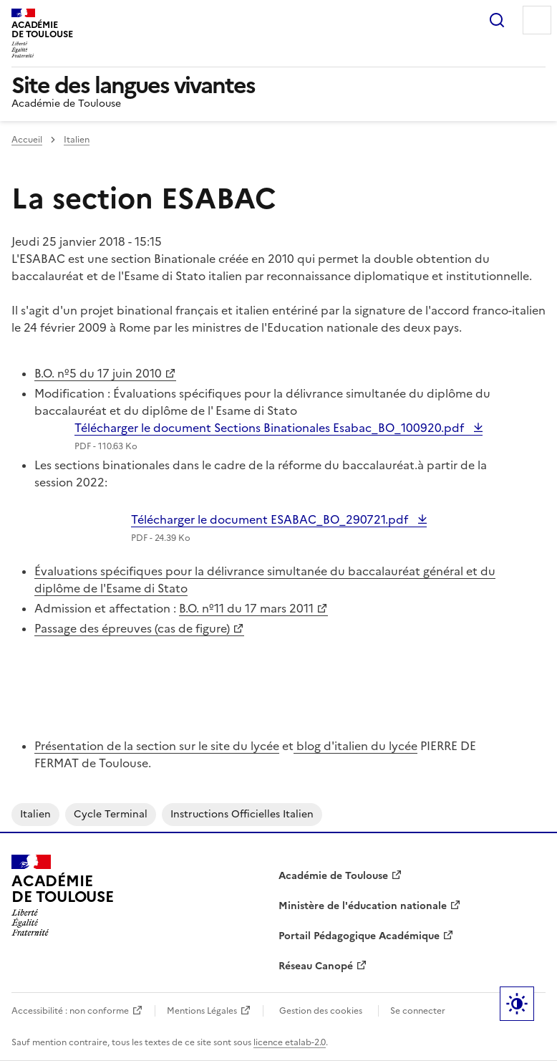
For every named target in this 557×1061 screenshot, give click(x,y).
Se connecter (417, 1010)
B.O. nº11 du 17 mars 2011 (246, 608)
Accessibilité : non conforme (70, 1010)
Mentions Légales (202, 1010)
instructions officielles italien (242, 814)
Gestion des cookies (320, 1010)
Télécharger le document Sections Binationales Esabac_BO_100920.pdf (270, 427)
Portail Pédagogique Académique (359, 936)
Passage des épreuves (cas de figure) (132, 628)
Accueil (26, 139)
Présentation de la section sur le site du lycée (156, 745)
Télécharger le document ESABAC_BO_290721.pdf (271, 519)
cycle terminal (110, 814)
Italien (76, 139)
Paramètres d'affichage (517, 1003)
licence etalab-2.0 (289, 1042)
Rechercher (497, 20)
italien (35, 814)
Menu (537, 20)
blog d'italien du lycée (355, 745)
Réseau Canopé (315, 966)
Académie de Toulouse (333, 875)
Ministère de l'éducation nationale (362, 905)
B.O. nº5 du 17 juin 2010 (98, 373)
